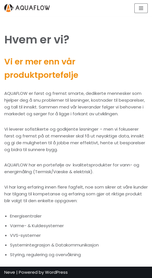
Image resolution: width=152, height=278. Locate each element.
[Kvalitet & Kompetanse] (28, 8)
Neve (9, 272)
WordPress (56, 272)
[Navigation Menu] (141, 8)
